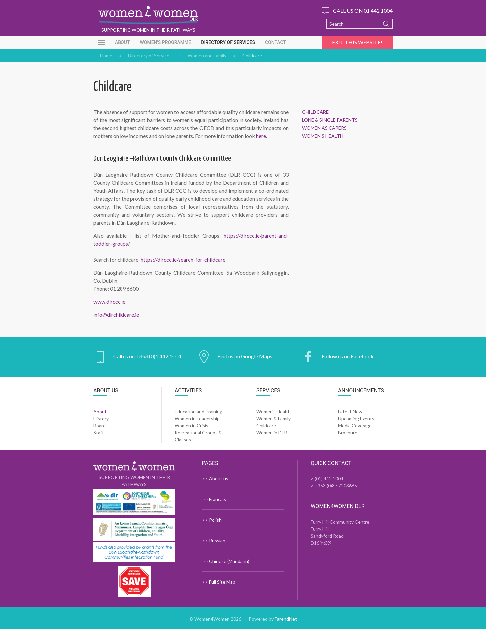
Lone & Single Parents (330, 120)
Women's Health (322, 136)
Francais (217, 499)
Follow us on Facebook (348, 356)
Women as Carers (324, 128)
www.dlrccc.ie (109, 301)
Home (106, 55)
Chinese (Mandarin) (229, 561)
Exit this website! (357, 42)
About (122, 42)
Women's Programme (165, 42)
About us (218, 478)
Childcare (315, 112)
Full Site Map (222, 582)
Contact (275, 42)
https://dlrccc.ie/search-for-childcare (183, 259)
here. (261, 136)
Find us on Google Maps (244, 356)
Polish (215, 520)
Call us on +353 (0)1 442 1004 (147, 356)
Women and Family (207, 55)
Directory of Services (228, 42)
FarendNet (286, 619)
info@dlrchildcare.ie (116, 314)
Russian (217, 540)
